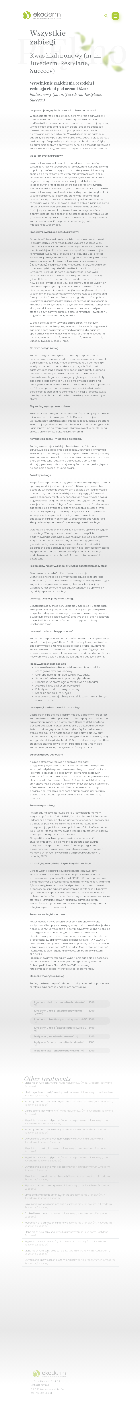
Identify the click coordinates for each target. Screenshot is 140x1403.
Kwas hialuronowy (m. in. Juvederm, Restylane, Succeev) (65, 63)
